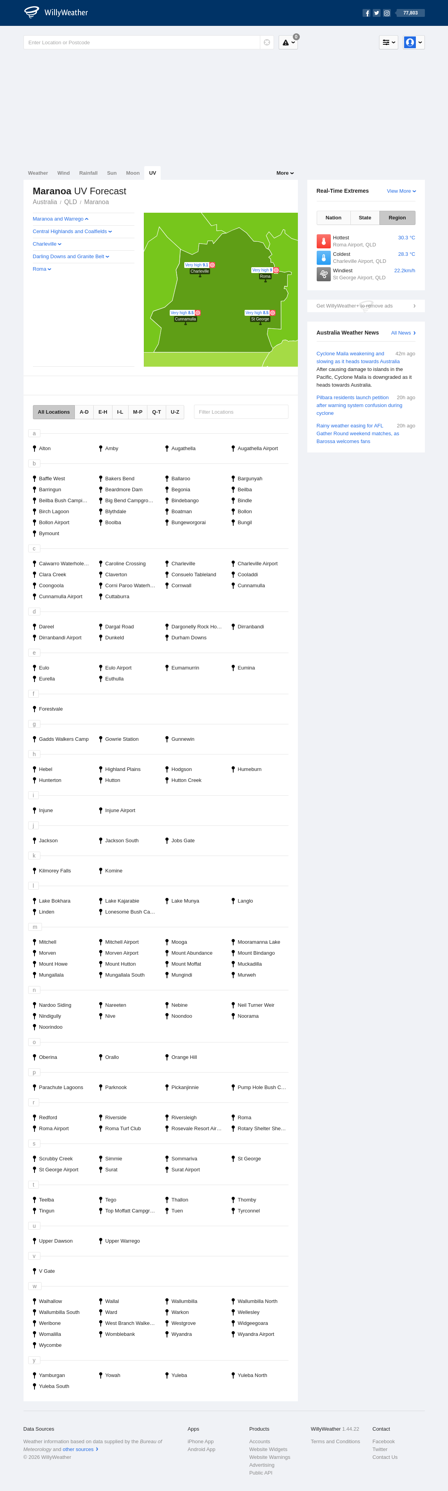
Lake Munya (186, 901)
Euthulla (114, 679)
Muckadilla (250, 964)
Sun (112, 173)
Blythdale (115, 511)
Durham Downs (189, 638)
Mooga (179, 942)
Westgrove (184, 1323)
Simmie (113, 1159)
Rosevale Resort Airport (198, 1128)
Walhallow (50, 1301)
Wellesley (248, 1312)
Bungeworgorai (189, 522)
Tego (110, 1200)
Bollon (245, 511)
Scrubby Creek (56, 1159)
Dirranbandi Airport (60, 638)
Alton (45, 448)
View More (399, 191)
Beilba (245, 489)
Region (397, 218)
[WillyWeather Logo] (60, 13)
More (282, 173)
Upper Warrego (122, 1241)
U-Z (175, 412)
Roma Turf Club (123, 1128)
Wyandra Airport (256, 1334)
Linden (46, 912)
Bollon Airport (54, 522)
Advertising (261, 1465)
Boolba (113, 522)
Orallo (112, 1057)
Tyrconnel (249, 1211)
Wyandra (182, 1334)
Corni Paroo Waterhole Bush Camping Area (133, 585)
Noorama (248, 1016)
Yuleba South (54, 1386)
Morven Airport (122, 953)
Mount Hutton (120, 964)
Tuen (177, 1211)
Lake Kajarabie (122, 901)
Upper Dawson (56, 1241)
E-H (102, 412)
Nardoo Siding (55, 1005)
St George (249, 1159)
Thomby (247, 1200)
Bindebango (185, 500)
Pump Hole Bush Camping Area (265, 1087)
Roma (40, 269)
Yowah (113, 1375)
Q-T (156, 412)
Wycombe (50, 1345)
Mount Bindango (256, 953)
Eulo (44, 668)
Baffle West (52, 478)
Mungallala (51, 975)
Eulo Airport (118, 668)
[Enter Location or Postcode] (149, 42)
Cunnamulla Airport (61, 596)
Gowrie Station (122, 739)
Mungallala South (125, 975)
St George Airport (58, 1170)
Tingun (46, 1211)
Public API (260, 1473)
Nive (110, 1016)
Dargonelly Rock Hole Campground (199, 627)
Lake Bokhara (55, 901)
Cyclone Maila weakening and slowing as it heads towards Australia (366, 369)
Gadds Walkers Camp (64, 739)
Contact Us (384, 1457)
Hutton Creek (187, 780)
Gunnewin (183, 739)
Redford (48, 1117)
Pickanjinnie (185, 1087)
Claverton (116, 574)
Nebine (180, 1005)
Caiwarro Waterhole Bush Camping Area (66, 563)
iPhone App (201, 1441)
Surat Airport (186, 1170)
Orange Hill (184, 1057)
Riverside (116, 1117)
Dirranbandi (251, 627)
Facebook (383, 1441)
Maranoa (96, 202)
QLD (70, 202)
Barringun (50, 489)
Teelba (46, 1200)
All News (401, 333)
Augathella (184, 448)
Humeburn (250, 769)
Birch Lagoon (54, 511)
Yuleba (179, 1375)
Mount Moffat (186, 964)
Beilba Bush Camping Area (66, 500)
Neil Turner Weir (256, 1005)
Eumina (246, 668)
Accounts (259, 1441)
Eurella (47, 679)
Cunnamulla (251, 585)
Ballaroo (181, 478)
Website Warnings (269, 1457)
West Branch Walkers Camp (133, 1323)
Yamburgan (52, 1375)
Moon (133, 173)
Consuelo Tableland (194, 574)
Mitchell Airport (122, 942)
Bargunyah (250, 478)
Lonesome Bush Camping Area (133, 912)
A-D (84, 412)
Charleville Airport (258, 563)
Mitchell (47, 942)
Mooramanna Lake (259, 942)
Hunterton (50, 780)
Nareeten (115, 1005)
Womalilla (50, 1334)
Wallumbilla (185, 1301)
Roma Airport (54, 1128)
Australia (45, 202)
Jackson (48, 840)
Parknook (116, 1087)
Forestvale (51, 709)
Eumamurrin (186, 668)
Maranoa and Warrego (58, 219)
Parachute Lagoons (61, 1087)
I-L (120, 412)
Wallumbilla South (59, 1312)
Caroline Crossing (125, 563)
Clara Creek (52, 574)
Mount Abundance (192, 953)
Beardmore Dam (124, 489)
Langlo (245, 901)
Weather (38, 173)
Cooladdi (248, 574)
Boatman (182, 511)
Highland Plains (123, 769)
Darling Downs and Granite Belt (68, 256)
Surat (111, 1170)
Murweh (247, 975)
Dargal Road (119, 627)
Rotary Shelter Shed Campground (265, 1128)
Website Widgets (268, 1449)
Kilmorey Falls (55, 871)
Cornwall (182, 585)
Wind (64, 173)
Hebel (46, 769)
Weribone (50, 1323)
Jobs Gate (183, 840)
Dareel (46, 627)
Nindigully (50, 1016)
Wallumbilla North (258, 1301)
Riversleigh (184, 1117)
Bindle (245, 500)
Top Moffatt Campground (133, 1211)
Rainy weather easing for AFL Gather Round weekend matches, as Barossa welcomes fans (366, 433)
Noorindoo (51, 1027)
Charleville (45, 244)
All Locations (54, 412)
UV (152, 173)
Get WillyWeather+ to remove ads (355, 306)
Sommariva (185, 1159)
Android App (202, 1449)
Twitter (379, 1449)
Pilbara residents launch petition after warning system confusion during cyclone (366, 405)
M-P (138, 412)
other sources (78, 1449)
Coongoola (51, 585)
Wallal (112, 1301)
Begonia (181, 489)
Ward (111, 1312)
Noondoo (182, 1016)
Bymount (49, 533)
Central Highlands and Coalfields (70, 231)
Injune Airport (120, 810)
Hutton (112, 780)
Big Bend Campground (131, 500)
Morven (47, 953)
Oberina (48, 1057)
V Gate (47, 1271)
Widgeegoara (253, 1323)
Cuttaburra (117, 596)
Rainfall (88, 173)
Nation (333, 218)
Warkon (180, 1312)
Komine (114, 871)
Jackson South (122, 840)
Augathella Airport (258, 448)
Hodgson (182, 769)
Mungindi (182, 975)
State (365, 218)
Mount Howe (53, 964)
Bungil (245, 522)
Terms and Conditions (335, 1441)
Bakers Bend (119, 478)
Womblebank (120, 1334)
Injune (46, 810)
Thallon (180, 1200)
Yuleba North (252, 1375)
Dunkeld (114, 638)
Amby (111, 448)
